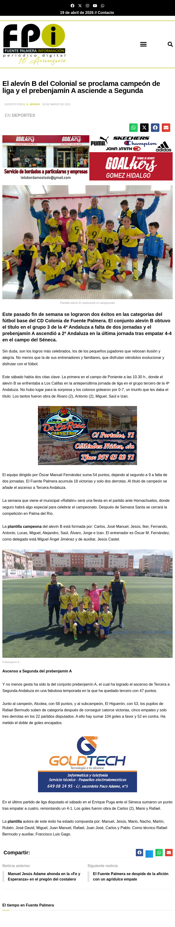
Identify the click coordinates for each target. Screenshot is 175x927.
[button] (143, 44)
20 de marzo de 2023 (56, 104)
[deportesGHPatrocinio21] (87, 157)
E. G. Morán (31, 104)
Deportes (23, 115)
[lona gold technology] (87, 762)
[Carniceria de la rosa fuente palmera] (87, 435)
